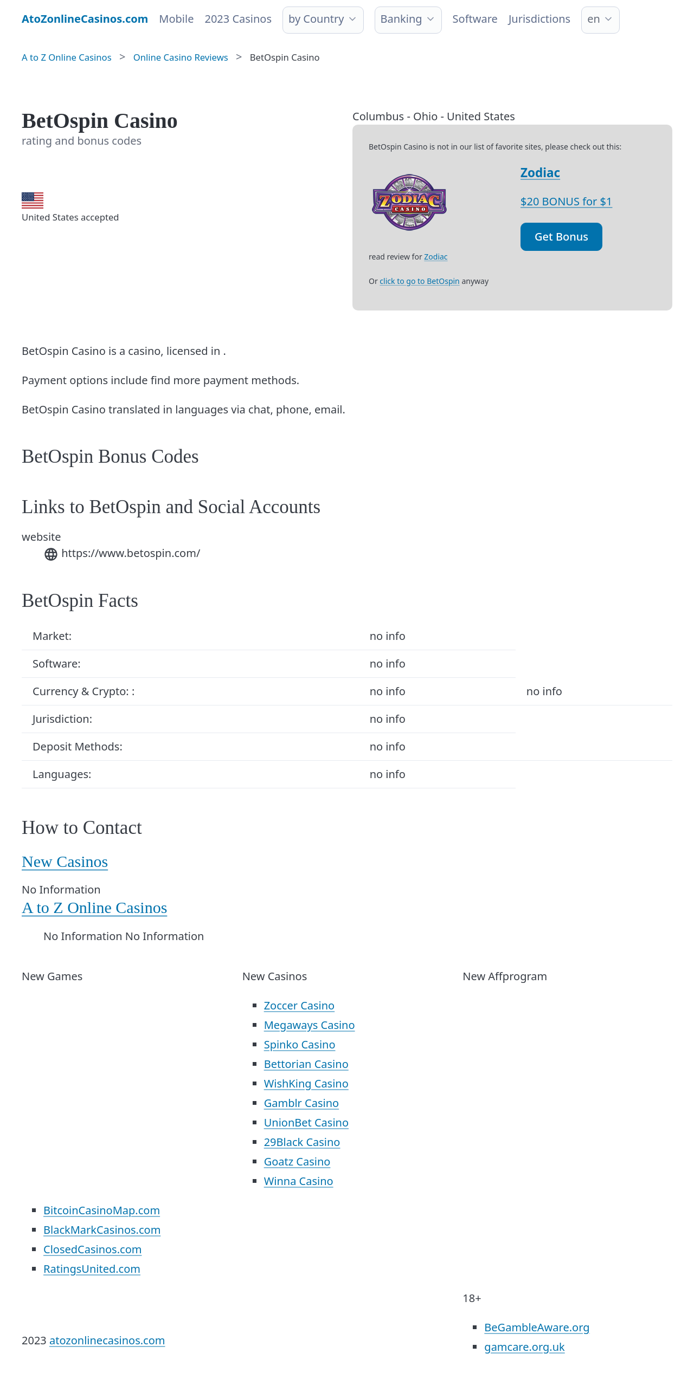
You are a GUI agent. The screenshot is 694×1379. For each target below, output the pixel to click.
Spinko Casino (300, 1044)
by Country (316, 18)
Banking (401, 18)
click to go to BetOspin (419, 281)
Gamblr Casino (301, 1103)
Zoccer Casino (299, 1005)
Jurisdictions (539, 18)
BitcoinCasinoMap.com (101, 1210)
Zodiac (540, 172)
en (593, 18)
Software (475, 18)
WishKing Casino (306, 1083)
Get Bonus (561, 236)
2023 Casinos (238, 18)
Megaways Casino (309, 1025)
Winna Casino (298, 1181)
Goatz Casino (297, 1161)
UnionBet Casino (306, 1122)
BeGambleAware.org (536, 1327)
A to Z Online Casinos (94, 907)
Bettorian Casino (306, 1064)
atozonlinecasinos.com (107, 1340)
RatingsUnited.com (91, 1268)
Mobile (176, 18)
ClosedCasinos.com (92, 1249)
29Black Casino (302, 1142)
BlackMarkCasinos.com (101, 1229)
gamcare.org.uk (524, 1346)
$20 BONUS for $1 (566, 201)
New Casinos (65, 861)
